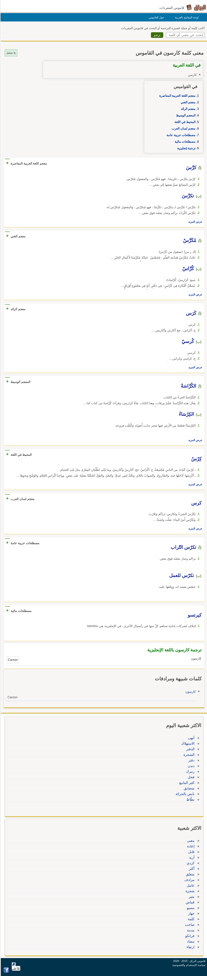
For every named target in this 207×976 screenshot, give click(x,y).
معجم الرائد (187, 108)
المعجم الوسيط (185, 115)
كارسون (190, 691)
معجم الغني (187, 102)
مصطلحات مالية (184, 141)
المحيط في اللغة (184, 122)
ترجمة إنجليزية (186, 148)
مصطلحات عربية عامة (180, 135)
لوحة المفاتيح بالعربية (186, 17)
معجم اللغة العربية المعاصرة (177, 95)
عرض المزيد (195, 221)
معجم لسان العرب (183, 128)
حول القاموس (156, 17)
